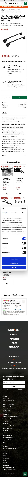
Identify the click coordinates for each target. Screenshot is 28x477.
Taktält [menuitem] (4, 455)
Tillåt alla (14, 259)
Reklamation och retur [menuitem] (8, 437)
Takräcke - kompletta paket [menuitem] (9, 448)
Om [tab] (23, 212)
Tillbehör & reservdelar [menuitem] (8, 467)
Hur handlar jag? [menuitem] (7, 419)
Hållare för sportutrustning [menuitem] (9, 469)
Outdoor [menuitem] (5, 462)
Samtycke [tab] (5, 212)
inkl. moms (11, 473)
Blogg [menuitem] (4, 442)
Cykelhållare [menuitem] (6, 458)
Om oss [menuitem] (4, 433)
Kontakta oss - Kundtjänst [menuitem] (9, 426)
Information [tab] (14, 212)
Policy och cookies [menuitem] (7, 435)
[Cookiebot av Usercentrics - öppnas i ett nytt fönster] (20, 209)
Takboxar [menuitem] (5, 451)
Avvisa (14, 267)
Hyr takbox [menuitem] (5, 421)
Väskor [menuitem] (4, 460)
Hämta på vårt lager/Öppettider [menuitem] (10, 416)
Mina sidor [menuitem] (5, 430)
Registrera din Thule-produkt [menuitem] (10, 440)
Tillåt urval (14, 263)
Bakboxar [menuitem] (5, 453)
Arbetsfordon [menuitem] (6, 465)
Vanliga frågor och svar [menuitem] (8, 428)
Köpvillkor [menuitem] (5, 423)
